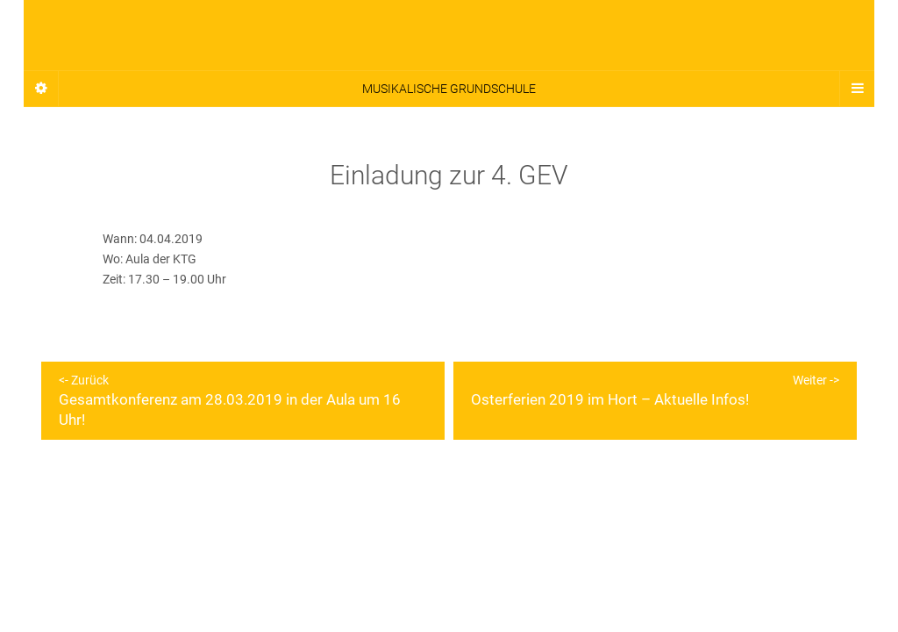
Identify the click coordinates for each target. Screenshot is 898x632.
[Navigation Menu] (856, 88)
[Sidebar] (41, 88)
